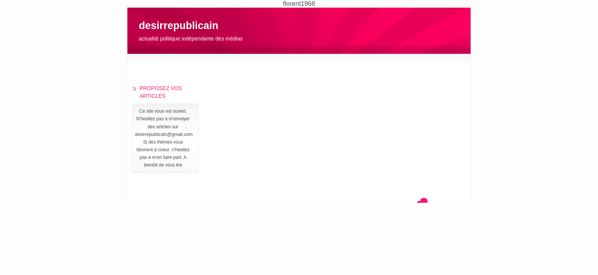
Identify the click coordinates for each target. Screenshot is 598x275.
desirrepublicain (179, 25)
